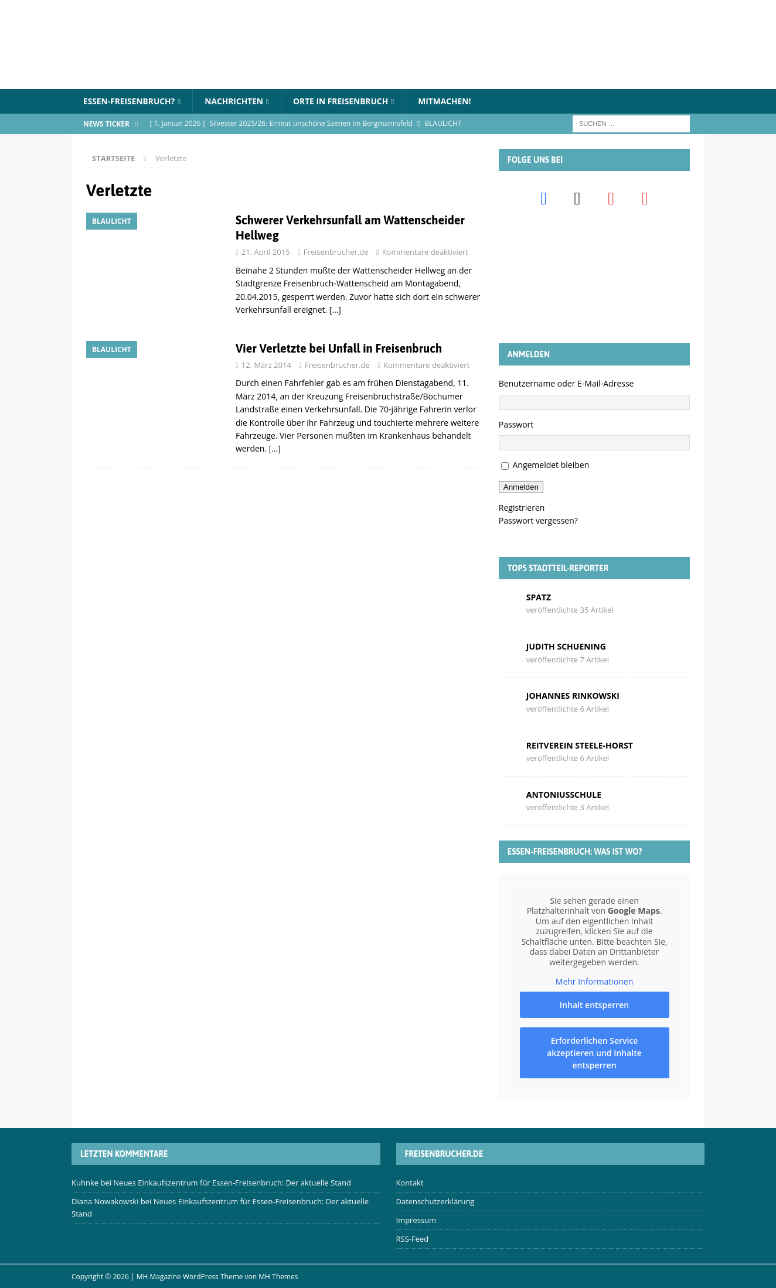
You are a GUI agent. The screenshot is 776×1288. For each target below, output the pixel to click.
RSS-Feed (412, 1239)
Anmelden (521, 487)
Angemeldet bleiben (550, 465)
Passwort (516, 424)
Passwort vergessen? (538, 521)
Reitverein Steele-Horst (579, 745)
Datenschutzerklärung (435, 1202)
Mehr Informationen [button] (594, 981)
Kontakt (410, 1183)
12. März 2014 (266, 365)
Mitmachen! (450, 101)
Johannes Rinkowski (573, 696)
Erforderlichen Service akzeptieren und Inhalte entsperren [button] (594, 1053)
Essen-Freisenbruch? (129, 101)
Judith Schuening (566, 646)
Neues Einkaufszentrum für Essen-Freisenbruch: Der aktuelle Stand (232, 1183)
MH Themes (278, 1277)
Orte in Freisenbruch (344, 101)
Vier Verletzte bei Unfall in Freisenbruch (339, 348)
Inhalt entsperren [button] (594, 1004)
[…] (335, 310)
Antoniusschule (563, 794)
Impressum (416, 1220)
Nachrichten (236, 101)
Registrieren (522, 507)
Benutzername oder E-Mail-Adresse (566, 384)
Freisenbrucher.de (336, 252)
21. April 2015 (265, 252)
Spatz (538, 597)
